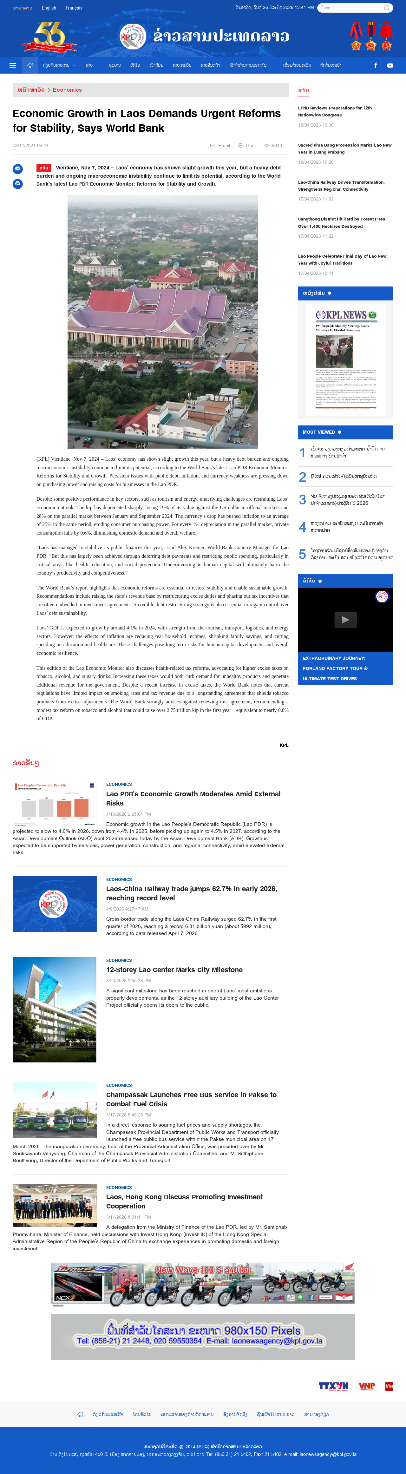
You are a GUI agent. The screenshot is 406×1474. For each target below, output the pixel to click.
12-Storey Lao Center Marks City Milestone (174, 970)
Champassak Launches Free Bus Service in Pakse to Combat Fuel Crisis (191, 1099)
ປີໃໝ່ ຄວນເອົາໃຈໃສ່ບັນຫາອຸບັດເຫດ (344, 476)
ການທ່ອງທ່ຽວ (316, 1414)
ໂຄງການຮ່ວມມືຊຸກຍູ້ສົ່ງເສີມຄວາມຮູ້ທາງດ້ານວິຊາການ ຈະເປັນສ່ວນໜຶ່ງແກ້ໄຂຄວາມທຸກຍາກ (352, 555)
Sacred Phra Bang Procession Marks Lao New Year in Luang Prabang (345, 148)
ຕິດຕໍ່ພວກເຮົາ (330, 65)
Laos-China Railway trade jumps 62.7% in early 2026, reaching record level (191, 894)
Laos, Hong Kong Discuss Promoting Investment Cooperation (184, 1202)
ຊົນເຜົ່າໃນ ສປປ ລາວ (276, 1414)
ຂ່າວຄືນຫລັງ (210, 65)
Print (247, 145)
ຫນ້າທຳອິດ (31, 89)
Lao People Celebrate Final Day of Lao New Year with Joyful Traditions (342, 259)
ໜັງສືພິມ (156, 65)
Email (220, 145)
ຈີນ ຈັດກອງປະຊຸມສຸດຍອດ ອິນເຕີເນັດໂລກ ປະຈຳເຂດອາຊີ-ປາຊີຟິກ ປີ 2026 (348, 500)
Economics (67, 89)
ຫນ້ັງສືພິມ (317, 293)
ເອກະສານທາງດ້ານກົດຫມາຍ (187, 1414)
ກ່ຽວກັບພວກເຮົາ (108, 1414)
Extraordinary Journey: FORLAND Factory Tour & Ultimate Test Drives (335, 668)
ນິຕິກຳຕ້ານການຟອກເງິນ (251, 65)
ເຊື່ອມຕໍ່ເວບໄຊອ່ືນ (297, 65)
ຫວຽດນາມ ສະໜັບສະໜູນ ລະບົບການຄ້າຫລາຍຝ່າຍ (347, 527)
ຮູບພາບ (115, 65)
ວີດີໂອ (135, 65)
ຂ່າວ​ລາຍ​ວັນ (182, 65)
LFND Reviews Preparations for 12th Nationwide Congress (335, 111)
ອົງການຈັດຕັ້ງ (235, 1414)
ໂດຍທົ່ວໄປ (142, 1414)
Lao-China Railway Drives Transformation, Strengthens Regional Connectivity (341, 185)
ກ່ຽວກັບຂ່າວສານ (59, 65)
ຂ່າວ (93, 65)
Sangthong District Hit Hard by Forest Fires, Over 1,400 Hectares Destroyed (342, 222)
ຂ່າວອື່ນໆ (26, 763)
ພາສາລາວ (22, 7)
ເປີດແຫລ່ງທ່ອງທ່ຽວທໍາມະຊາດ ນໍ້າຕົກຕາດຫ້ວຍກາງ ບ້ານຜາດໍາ (348, 453)
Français (74, 7)
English (49, 7)
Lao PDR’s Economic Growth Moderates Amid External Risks (193, 799)
